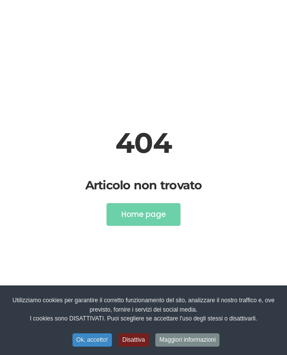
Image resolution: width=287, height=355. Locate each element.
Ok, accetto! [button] (92, 340)
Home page (143, 214)
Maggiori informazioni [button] (187, 340)
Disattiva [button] (133, 340)
